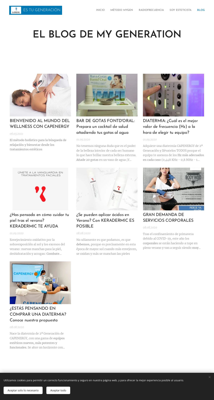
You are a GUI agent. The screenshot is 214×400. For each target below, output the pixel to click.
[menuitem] (87, 10)
